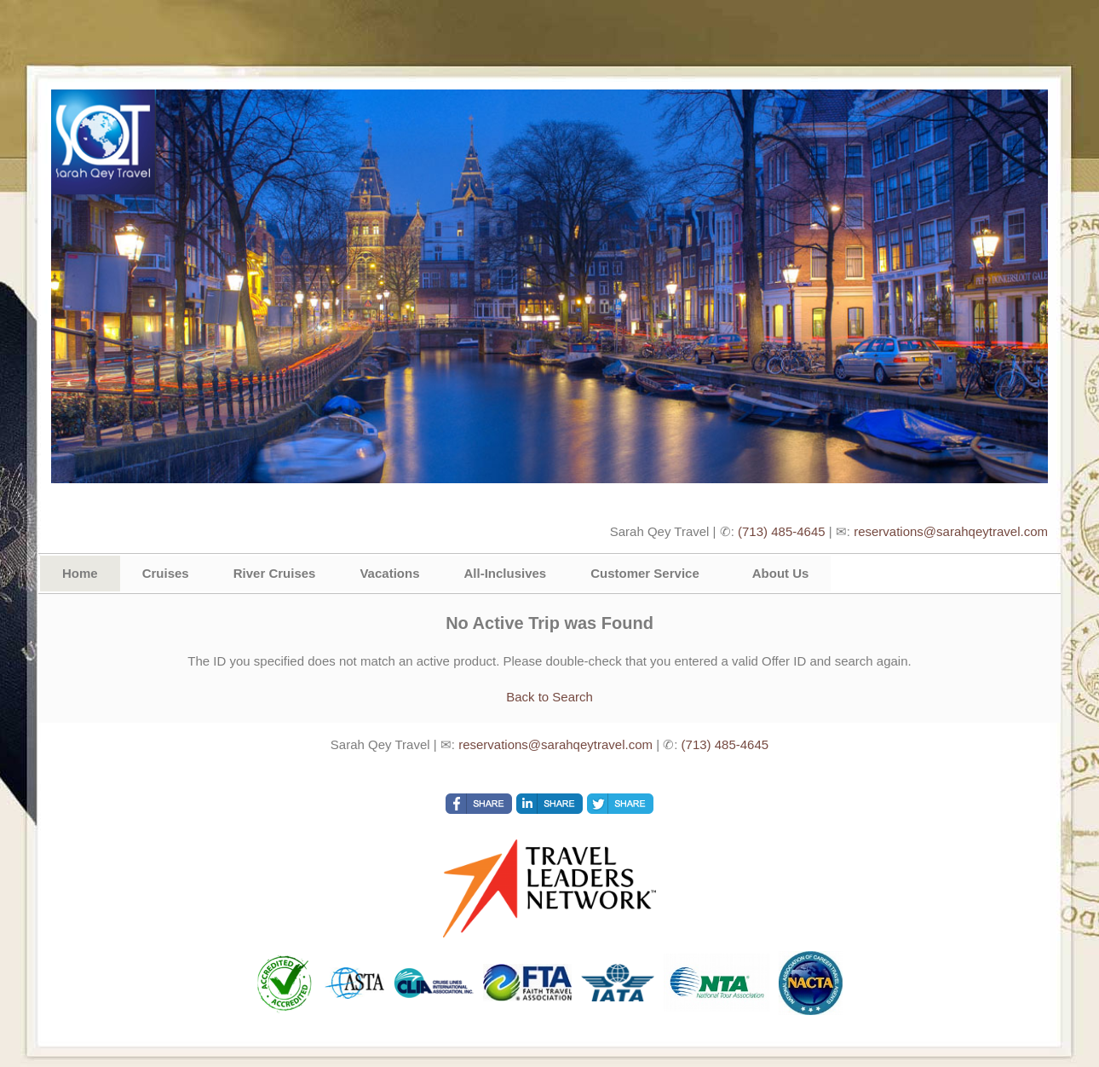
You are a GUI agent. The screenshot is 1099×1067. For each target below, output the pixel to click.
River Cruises (274, 573)
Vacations (389, 573)
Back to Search (549, 696)
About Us (780, 573)
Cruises (165, 573)
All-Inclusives (504, 573)
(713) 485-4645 (782, 531)
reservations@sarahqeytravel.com (951, 531)
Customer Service (644, 573)
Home (80, 573)
